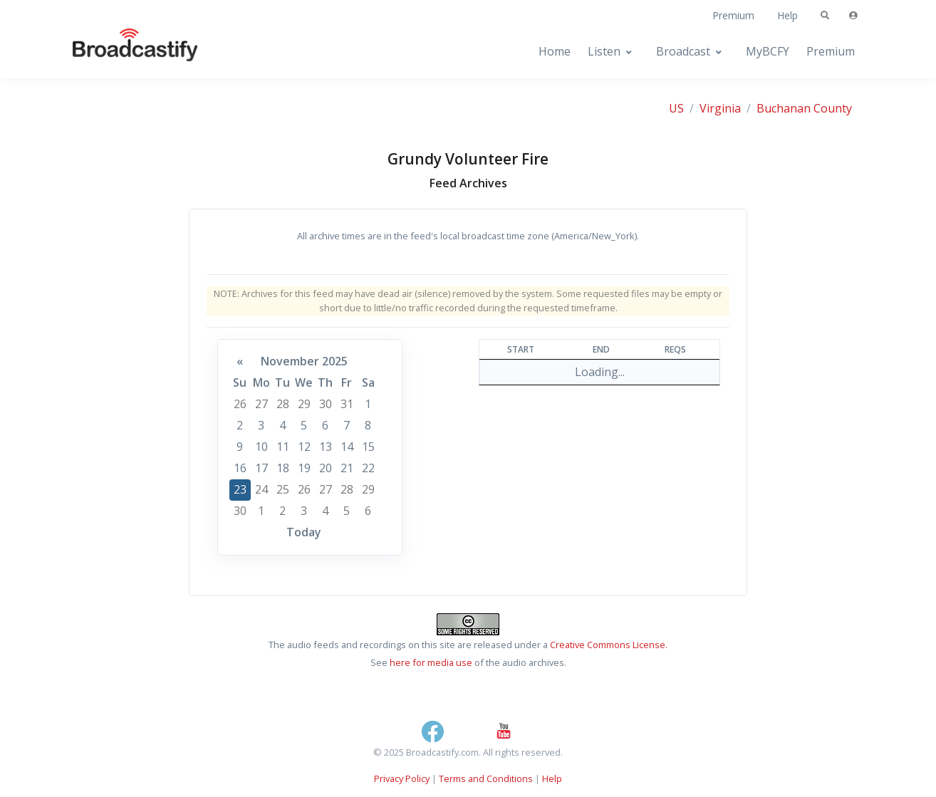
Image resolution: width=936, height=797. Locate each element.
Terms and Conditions (486, 778)
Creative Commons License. (608, 644)
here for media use (431, 662)
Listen (604, 51)
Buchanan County (804, 108)
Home (555, 51)
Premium (733, 15)
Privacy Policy (402, 778)
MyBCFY (767, 51)
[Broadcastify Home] (121, 51)
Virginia (720, 108)
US (676, 108)
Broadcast (683, 51)
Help (787, 15)
